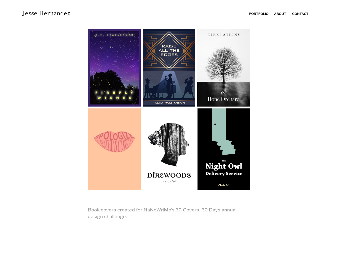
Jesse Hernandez (46, 13)
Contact (300, 14)
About (280, 14)
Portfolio (258, 14)
